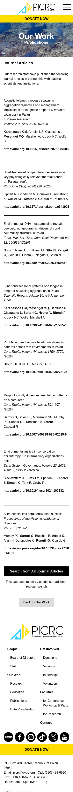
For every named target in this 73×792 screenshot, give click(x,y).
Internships (50, 675)
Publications (18, 700)
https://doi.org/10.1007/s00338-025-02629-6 (35, 434)
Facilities (46, 692)
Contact (46, 722)
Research (17, 683)
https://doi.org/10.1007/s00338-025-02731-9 (35, 372)
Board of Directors (22, 657)
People (12, 649)
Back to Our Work (36, 602)
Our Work (14, 675)
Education (17, 692)
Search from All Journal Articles (36, 571)
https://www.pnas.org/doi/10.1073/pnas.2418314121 (36, 551)
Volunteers (50, 683)
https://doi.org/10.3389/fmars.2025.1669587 (35, 263)
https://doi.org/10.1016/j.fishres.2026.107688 (36, 149)
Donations (50, 657)
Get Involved (49, 649)
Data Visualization (22, 709)
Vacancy (49, 666)
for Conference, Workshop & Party (55, 703)
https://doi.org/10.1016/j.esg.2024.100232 (34, 490)
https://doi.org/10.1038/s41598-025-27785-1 (35, 325)
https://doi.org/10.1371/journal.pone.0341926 (36, 206)
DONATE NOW (37, 19)
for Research (52, 714)
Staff (13, 666)
